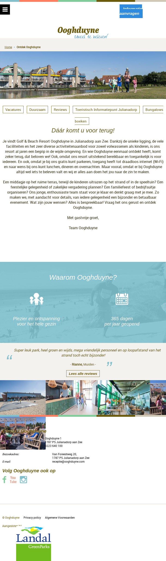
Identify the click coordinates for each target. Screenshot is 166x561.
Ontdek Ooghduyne (28, 47)
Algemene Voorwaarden (60, 517)
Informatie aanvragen (131, 11)
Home (8, 47)
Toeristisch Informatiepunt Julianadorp (106, 109)
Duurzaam (37, 109)
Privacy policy (32, 517)
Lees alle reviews (83, 374)
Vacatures (13, 109)
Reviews (60, 109)
